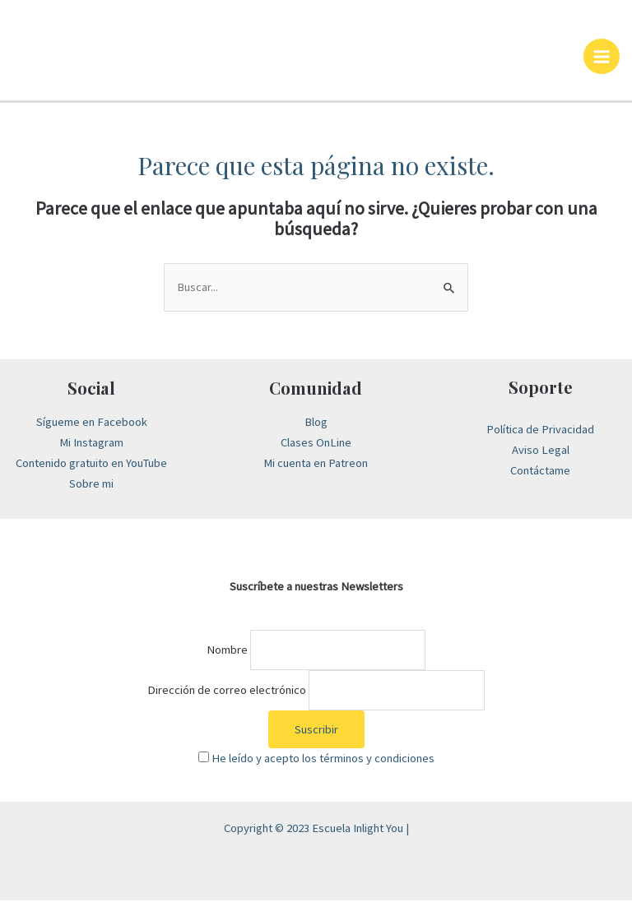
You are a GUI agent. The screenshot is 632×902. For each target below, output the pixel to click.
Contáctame (540, 472)
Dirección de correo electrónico (226, 691)
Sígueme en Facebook (91, 424)
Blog (316, 424)
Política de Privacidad (540, 430)
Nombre (227, 651)
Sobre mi (91, 485)
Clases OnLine (316, 444)
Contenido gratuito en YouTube (91, 464)
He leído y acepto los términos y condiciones (322, 759)
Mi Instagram (91, 444)
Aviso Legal (540, 451)
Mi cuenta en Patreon (315, 464)
